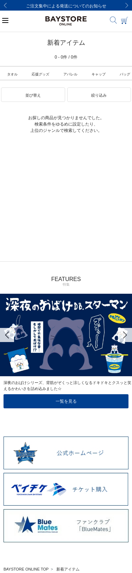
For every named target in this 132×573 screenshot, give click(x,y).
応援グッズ (40, 74)
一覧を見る (66, 401)
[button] (33, 94)
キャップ (99, 74)
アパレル (70, 74)
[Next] (126, 5)
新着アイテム (68, 569)
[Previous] (5, 5)
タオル (12, 74)
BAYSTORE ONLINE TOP (26, 569)
